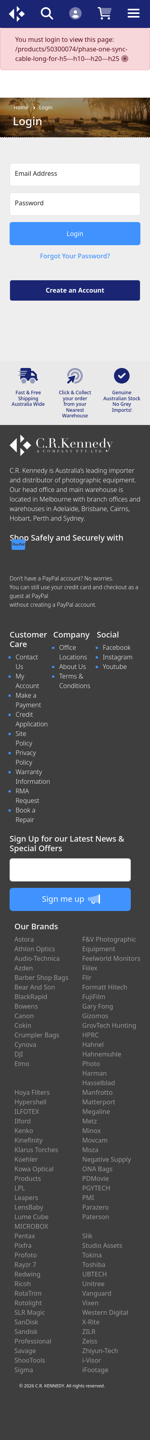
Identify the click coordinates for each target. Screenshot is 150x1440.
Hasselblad (98, 1082)
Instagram (117, 657)
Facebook (116, 647)
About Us (72, 666)
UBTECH (94, 1274)
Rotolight (28, 1302)
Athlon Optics (34, 948)
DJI (18, 1054)
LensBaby (28, 1207)
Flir (87, 977)
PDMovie (95, 1178)
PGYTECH (96, 1188)
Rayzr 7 (25, 1264)
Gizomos (95, 1015)
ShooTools (29, 1360)
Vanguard (97, 1293)
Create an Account (75, 290)
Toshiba (94, 1264)
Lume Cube (31, 1216)
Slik (87, 1235)
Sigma (23, 1369)
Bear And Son (34, 987)
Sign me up (71, 899)
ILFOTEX (26, 1111)
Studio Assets (102, 1245)
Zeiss (90, 1341)
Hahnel (93, 1044)
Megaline (96, 1111)
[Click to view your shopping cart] (105, 13)
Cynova (25, 1044)
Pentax (24, 1235)
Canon (24, 1015)
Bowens (26, 1006)
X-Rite (91, 1322)
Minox (91, 1130)
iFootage (95, 1369)
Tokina (92, 1255)
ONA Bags (97, 1169)
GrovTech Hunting (109, 1025)
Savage (25, 1350)
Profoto (25, 1255)
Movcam (95, 1140)
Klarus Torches (36, 1149)
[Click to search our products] (47, 13)
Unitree (93, 1283)
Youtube (115, 666)
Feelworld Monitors (111, 958)
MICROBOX (31, 1226)
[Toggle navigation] (134, 19)
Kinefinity (28, 1140)
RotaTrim (28, 1293)
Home (21, 107)
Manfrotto (97, 1092)
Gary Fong (97, 1006)
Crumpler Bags (36, 1035)
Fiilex (90, 968)
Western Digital (105, 1312)
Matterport (99, 1102)
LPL (19, 1188)
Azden (23, 968)
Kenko (23, 1130)
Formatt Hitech (105, 987)
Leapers (26, 1197)
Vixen (90, 1302)
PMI (88, 1197)
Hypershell (30, 1102)
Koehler (26, 1159)
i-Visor (91, 1360)
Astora (24, 939)
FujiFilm (94, 996)
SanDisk (26, 1322)
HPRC (90, 1035)
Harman (94, 1073)
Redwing (27, 1274)
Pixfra (23, 1245)
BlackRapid (30, 996)
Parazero (95, 1207)
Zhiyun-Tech (100, 1350)
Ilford (22, 1121)
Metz (89, 1121)
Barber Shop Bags (41, 977)
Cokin (22, 1025)
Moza (90, 1149)
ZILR (89, 1331)
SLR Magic (29, 1312)
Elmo (22, 1063)
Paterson (95, 1216)
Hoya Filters (32, 1092)
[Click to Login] (75, 13)
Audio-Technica (37, 958)
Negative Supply (106, 1159)
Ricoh (22, 1283)
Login (46, 107)
